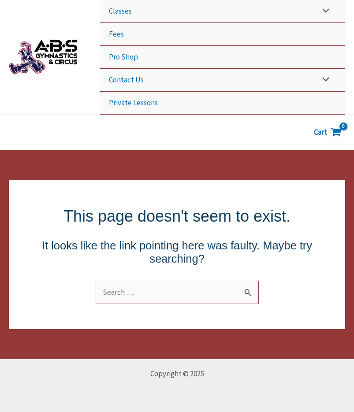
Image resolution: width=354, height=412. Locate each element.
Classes (120, 11)
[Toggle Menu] (323, 11)
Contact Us (126, 80)
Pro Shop (123, 57)
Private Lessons (133, 103)
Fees (116, 34)
